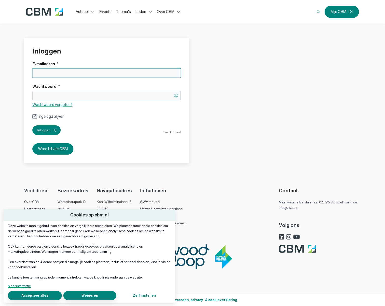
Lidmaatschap (34, 209)
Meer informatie (19, 286)
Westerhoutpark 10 (71, 202)
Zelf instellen (144, 295)
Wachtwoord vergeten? (52, 105)
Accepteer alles (34, 295)
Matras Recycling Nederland (161, 209)
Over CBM (32, 202)
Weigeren (90, 295)
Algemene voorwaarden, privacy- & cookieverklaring (192, 300)
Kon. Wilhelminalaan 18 (114, 202)
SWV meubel (150, 202)
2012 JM (63, 209)
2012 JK (102, 209)
